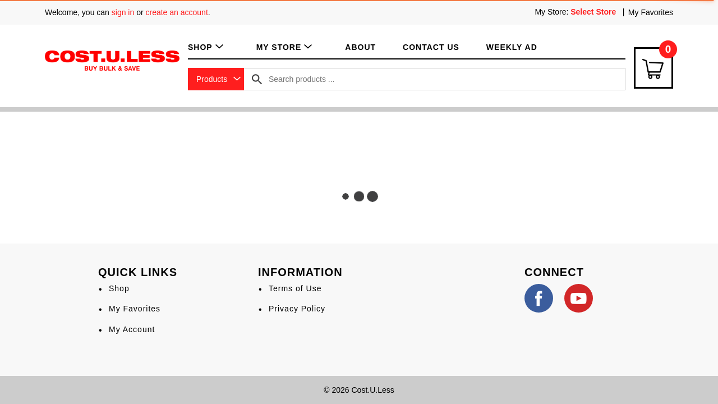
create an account (177, 12)
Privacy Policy (297, 308)
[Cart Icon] (653, 68)
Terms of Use (295, 288)
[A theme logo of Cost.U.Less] (112, 60)
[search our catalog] (257, 79)
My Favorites (650, 12)
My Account (132, 329)
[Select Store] (594, 11)
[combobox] (216, 79)
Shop (119, 288)
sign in (123, 12)
